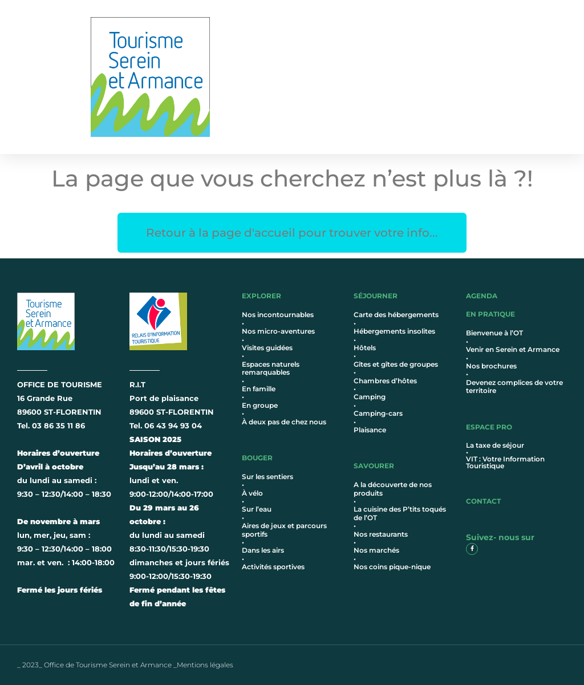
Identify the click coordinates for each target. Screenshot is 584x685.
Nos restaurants (381, 534)
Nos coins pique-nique (392, 566)
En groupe (260, 405)
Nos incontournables (278, 314)
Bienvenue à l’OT (494, 333)
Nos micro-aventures (278, 331)
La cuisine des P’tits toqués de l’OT (400, 513)
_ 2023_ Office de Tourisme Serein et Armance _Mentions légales (125, 664)
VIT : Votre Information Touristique (505, 462)
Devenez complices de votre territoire (514, 386)
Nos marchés (376, 550)
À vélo (252, 493)
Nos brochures (491, 366)
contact (483, 501)
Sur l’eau (256, 509)
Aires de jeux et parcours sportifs (284, 529)
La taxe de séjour (495, 445)
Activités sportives (273, 566)
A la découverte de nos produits (393, 488)
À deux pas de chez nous (284, 422)
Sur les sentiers (267, 476)
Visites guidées (267, 347)
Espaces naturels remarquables (270, 368)
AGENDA (481, 295)
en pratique (490, 314)
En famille (258, 388)
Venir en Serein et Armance (512, 349)
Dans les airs (263, 550)
